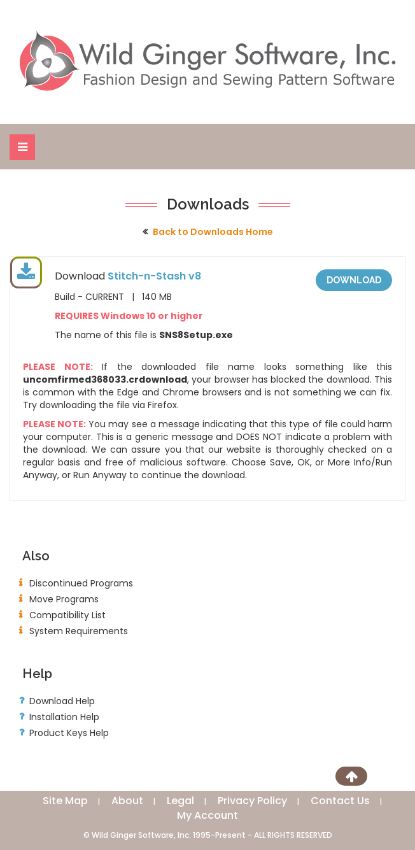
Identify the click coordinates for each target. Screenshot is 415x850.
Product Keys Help (69, 732)
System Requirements (78, 631)
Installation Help (64, 717)
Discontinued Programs (81, 583)
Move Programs (64, 599)
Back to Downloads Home (213, 231)
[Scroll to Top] (351, 776)
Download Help (62, 701)
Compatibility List (67, 615)
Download (354, 280)
